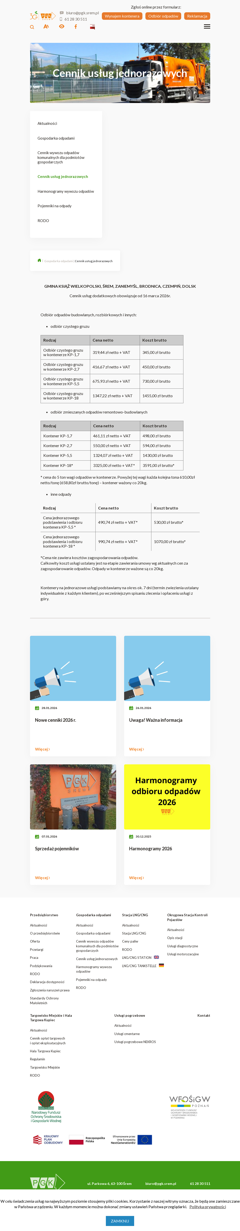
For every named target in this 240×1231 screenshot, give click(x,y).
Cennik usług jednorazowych (63, 176)
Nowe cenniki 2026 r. (55, 720)
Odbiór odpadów (163, 16)
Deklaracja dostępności (47, 982)
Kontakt (203, 1015)
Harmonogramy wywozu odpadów (66, 191)
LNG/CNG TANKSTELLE (139, 966)
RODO (43, 220)
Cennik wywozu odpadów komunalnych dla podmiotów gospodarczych (61, 157)
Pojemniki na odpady (55, 205)
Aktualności (47, 123)
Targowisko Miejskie (45, 1067)
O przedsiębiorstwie (45, 933)
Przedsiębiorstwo (44, 915)
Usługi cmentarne (127, 1034)
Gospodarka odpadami (56, 138)
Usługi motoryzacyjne (183, 954)
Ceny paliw (130, 941)
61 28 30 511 (73, 19)
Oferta (35, 941)
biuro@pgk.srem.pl (79, 13)
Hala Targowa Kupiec (45, 1051)
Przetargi (36, 950)
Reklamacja (197, 16)
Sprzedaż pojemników (57, 848)
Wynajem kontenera (122, 16)
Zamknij (120, 1220)
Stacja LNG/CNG (135, 915)
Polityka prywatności (207, 1206)
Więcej (42, 749)
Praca (34, 958)
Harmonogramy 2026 (150, 848)
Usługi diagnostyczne (182, 946)
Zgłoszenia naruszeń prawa (50, 990)
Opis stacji (174, 938)
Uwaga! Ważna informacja (155, 720)
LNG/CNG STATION (136, 958)
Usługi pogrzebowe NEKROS (135, 1042)
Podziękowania (41, 966)
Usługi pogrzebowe (129, 1015)
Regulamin (37, 1059)
